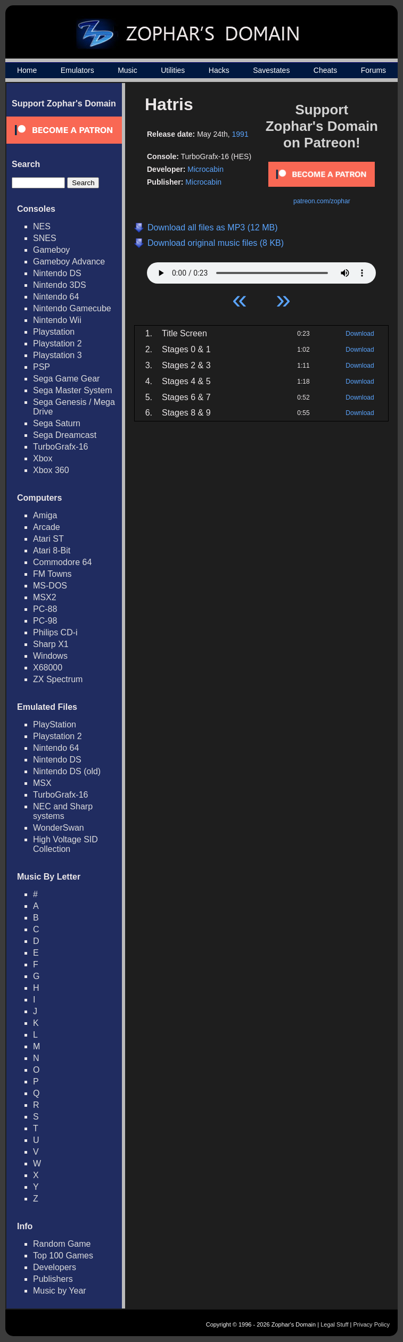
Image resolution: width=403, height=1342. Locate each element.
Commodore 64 (62, 562)
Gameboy (51, 249)
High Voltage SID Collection (65, 844)
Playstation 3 (57, 355)
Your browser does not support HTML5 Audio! (261, 270)
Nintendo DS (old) (67, 771)
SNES (44, 238)
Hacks (219, 70)
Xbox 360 (51, 470)
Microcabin (205, 169)
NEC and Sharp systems (63, 811)
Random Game (62, 1243)
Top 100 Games (63, 1255)
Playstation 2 (57, 343)
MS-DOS (50, 585)
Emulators (77, 70)
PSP (41, 366)
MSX (42, 783)
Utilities (173, 70)
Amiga (45, 515)
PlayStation (54, 724)
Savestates (271, 70)
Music (127, 70)
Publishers (53, 1278)
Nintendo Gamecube (72, 308)
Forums (373, 70)
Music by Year (59, 1290)
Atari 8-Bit (51, 550)
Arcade (46, 527)
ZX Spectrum (58, 679)
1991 (240, 134)
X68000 (47, 667)
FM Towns (52, 573)
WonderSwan (58, 827)
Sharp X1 (51, 644)
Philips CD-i (55, 632)
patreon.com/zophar (321, 201)
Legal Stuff (334, 1324)
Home (27, 70)
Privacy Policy (371, 1324)
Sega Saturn (56, 423)
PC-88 (45, 609)
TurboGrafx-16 (60, 446)
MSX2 (44, 597)
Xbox (42, 458)
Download (360, 333)
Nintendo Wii (57, 320)
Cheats (325, 70)
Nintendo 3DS (59, 284)
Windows (50, 655)
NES (42, 226)
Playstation (54, 331)
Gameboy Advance (69, 261)
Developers (54, 1267)
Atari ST (48, 538)
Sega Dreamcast (64, 435)
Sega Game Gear (66, 378)
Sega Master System (72, 390)
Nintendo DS (57, 273)
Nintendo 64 (56, 296)
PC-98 (45, 620)
